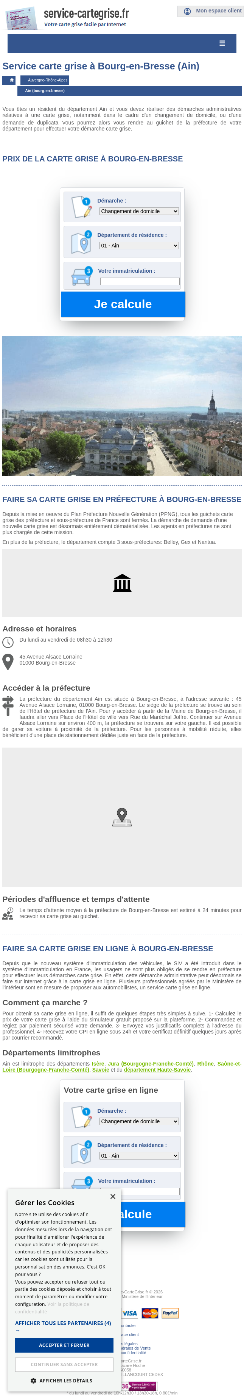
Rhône (205, 1064)
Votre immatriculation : (126, 271)
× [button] (112, 1197)
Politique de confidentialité (122, 1352)
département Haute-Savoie (157, 1070)
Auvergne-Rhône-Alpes (47, 80)
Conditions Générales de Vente (122, 1348)
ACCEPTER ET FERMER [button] (64, 1345)
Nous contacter (122, 1325)
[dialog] (64, 1290)
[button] (64, 1326)
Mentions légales (122, 1343)
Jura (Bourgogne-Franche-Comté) (151, 1064)
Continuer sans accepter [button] (64, 1364)
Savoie (100, 1070)
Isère (98, 1064)
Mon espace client (122, 1334)
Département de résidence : (132, 235)
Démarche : (112, 201)
